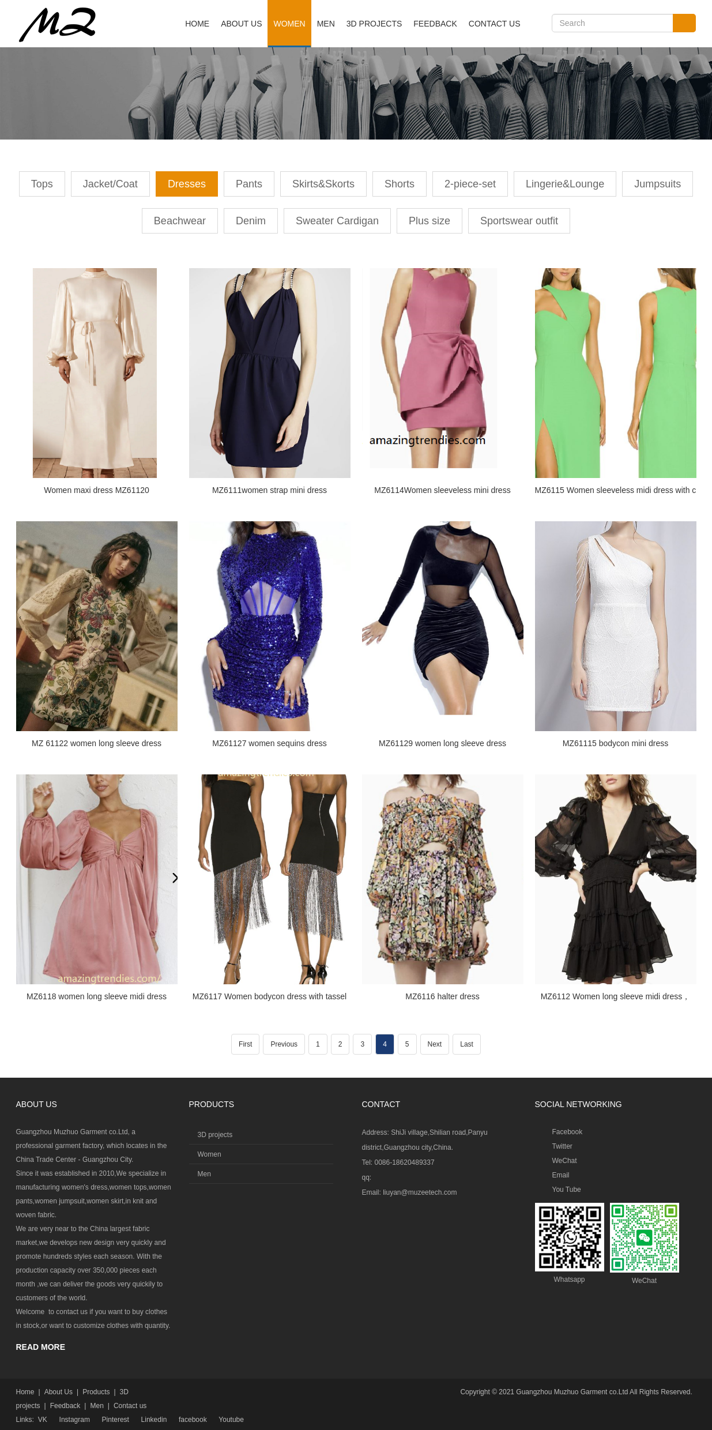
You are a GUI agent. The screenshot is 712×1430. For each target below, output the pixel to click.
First (245, 1044)
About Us (241, 23)
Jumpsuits (657, 184)
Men (326, 23)
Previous (283, 1044)
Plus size (429, 221)
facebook (193, 1420)
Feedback (435, 23)
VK (42, 1420)
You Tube (566, 1190)
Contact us (495, 23)
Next (435, 1044)
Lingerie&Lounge (565, 184)
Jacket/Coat (110, 184)
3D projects (374, 23)
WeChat (564, 1161)
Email (561, 1175)
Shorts (400, 184)
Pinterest (115, 1420)
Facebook (567, 1132)
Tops (42, 184)
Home (197, 23)
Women (289, 23)
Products (96, 1392)
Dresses (187, 184)
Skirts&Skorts (323, 184)
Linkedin (154, 1420)
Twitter (562, 1146)
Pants (249, 184)
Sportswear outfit (519, 221)
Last (466, 1044)
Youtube (231, 1420)
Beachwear (180, 221)
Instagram (74, 1420)
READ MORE (41, 1347)
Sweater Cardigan (337, 221)
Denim (251, 221)
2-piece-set (470, 184)
